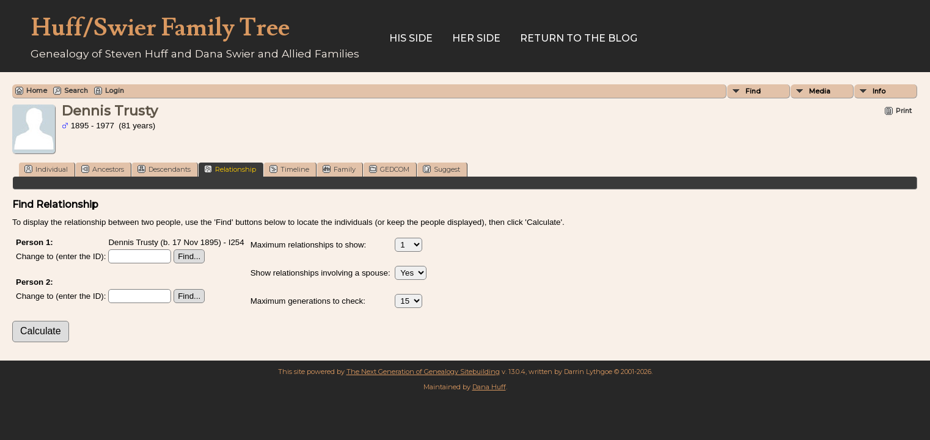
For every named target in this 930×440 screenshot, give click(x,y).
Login (114, 90)
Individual (46, 169)
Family (339, 169)
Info (879, 91)
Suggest (441, 169)
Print (904, 110)
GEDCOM (389, 169)
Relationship (230, 169)
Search (76, 90)
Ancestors (102, 169)
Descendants (164, 169)
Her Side (476, 38)
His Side (411, 38)
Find (753, 91)
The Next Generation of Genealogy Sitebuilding (423, 371)
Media (819, 91)
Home (36, 90)
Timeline (289, 169)
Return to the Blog (578, 38)
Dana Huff (489, 387)
